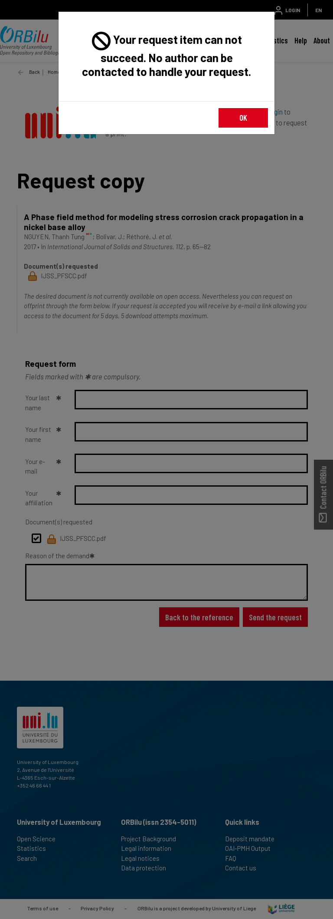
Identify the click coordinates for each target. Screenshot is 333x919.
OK (243, 117)
